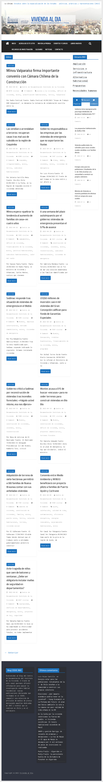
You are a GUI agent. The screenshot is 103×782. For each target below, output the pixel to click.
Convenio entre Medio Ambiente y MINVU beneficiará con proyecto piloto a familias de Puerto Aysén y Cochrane (54, 483)
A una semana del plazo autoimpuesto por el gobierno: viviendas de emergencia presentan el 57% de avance (53, 219)
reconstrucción (46, 250)
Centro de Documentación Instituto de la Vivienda (43, 87)
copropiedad (24, 604)
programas (44, 349)
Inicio (14, 43)
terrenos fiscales (47, 435)
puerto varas (11, 518)
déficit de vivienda (14, 243)
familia (20, 514)
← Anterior (11, 652)
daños (62, 160)
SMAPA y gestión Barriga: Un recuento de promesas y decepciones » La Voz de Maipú (51, 734)
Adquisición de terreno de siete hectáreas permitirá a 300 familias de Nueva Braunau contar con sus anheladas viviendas (19, 483)
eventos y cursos (61, 43)
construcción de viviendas (17, 424)
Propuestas (79, 85)
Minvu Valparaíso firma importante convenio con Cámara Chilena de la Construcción (32, 76)
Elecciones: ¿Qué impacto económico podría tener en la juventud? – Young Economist (50, 696)
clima (55, 160)
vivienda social (13, 526)
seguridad (18, 615)
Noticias (48, 49)
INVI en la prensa (44, 43)
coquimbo (22, 160)
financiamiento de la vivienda (19, 247)
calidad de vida (59, 510)
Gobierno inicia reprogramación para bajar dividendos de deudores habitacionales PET (85, 111)
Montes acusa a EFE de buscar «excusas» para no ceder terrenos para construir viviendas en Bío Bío (53, 396)
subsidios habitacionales (17, 254)
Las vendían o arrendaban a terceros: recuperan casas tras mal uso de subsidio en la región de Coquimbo (20, 136)
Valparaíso (60, 94)
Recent (86, 100)
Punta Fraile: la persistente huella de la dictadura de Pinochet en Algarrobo (50, 756)
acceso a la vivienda (46, 91)
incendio (43, 164)
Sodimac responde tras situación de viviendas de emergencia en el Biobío (19, 302)
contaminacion (46, 514)
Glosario (39, 49)
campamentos (24, 239)
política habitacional (22, 250)
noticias (11, 65)
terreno (23, 522)
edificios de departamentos (17, 607)
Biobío (21, 321)
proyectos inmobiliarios (50, 431)
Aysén (55, 506)
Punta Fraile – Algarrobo (48, 751)
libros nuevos (76, 43)
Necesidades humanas (85, 90)
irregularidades (13, 164)
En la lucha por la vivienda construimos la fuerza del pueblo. (50, 716)
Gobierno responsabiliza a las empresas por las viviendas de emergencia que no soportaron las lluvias (53, 136)
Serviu (51, 94)
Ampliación (79, 64)
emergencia (10, 611)
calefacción (45, 510)
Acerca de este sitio (27, 43)
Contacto (59, 49)
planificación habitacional (34, 94)
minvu (18, 94)
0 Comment (27, 91)
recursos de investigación (22, 49)
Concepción (44, 337)
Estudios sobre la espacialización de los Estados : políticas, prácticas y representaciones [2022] (57, 4)
